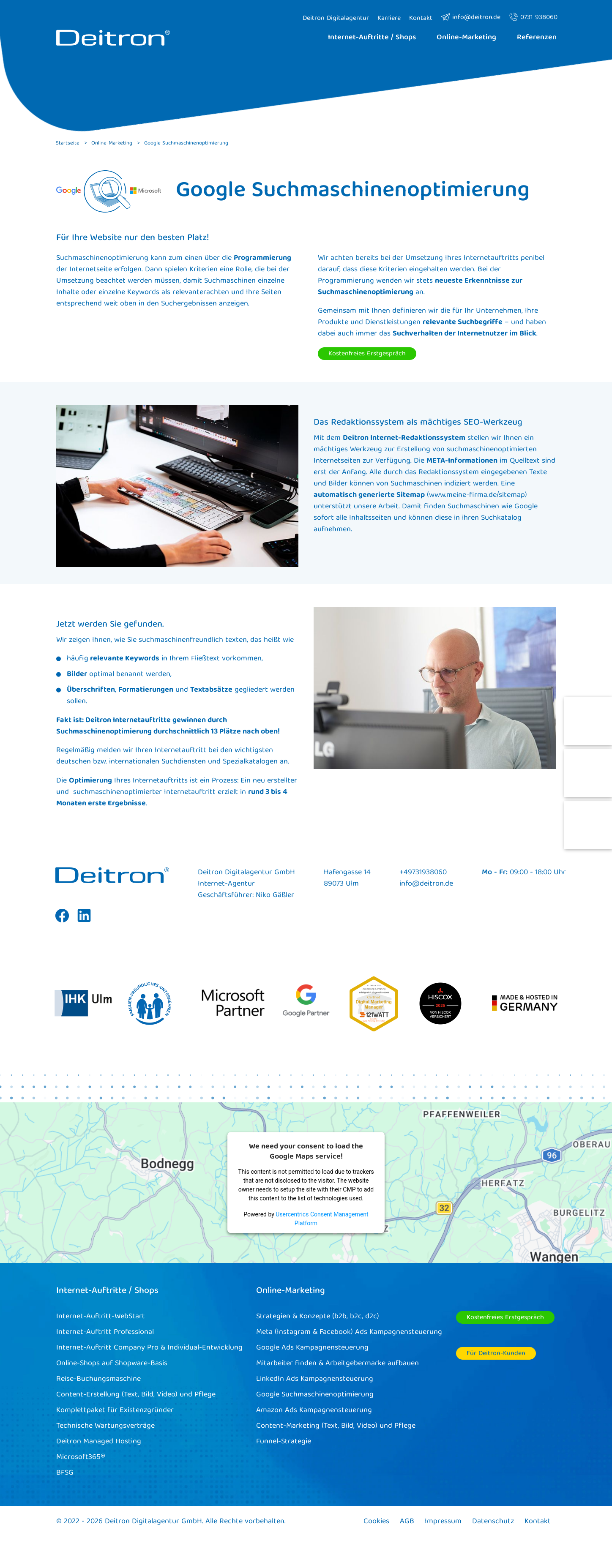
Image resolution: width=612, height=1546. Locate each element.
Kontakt (538, 1521)
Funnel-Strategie (283, 1442)
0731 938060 (533, 18)
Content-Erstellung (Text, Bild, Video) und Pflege (136, 1395)
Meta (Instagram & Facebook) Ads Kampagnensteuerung (349, 1332)
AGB (407, 1521)
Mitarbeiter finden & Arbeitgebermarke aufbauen (337, 1363)
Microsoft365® (80, 1457)
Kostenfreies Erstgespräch (367, 354)
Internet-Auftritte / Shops (107, 1291)
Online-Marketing (290, 1291)
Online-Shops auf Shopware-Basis (111, 1363)
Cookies (376, 1521)
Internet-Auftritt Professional (105, 1332)
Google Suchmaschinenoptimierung (315, 1395)
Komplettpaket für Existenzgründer (115, 1410)
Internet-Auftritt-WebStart (100, 1316)
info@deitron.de (470, 18)
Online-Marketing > (115, 143)
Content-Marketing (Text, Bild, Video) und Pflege (335, 1426)
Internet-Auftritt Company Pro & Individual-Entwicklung (149, 1348)
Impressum (443, 1521)
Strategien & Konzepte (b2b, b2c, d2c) (317, 1316)
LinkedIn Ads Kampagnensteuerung (314, 1379)
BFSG (65, 1473)
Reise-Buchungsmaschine (98, 1379)
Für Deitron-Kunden (496, 1354)
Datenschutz (493, 1521)
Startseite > (71, 143)
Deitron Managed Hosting (98, 1442)
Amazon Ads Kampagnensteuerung (314, 1410)
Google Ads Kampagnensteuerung (312, 1348)
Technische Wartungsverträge (105, 1426)
